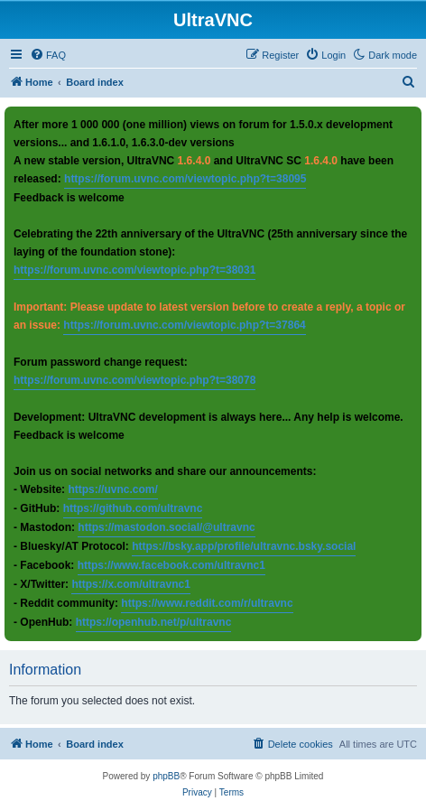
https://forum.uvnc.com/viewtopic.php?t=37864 (184, 325)
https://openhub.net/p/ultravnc (154, 622)
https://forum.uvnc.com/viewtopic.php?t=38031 (134, 270)
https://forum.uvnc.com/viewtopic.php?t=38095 (185, 178)
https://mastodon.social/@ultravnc (166, 527)
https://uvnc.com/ (112, 489)
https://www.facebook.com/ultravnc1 (171, 565)
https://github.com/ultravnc (133, 508)
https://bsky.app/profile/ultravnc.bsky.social (244, 546)
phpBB (166, 776)
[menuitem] (48, 55)
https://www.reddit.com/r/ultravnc (206, 603)
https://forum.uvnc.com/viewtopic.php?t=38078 (134, 380)
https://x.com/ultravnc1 (130, 584)
